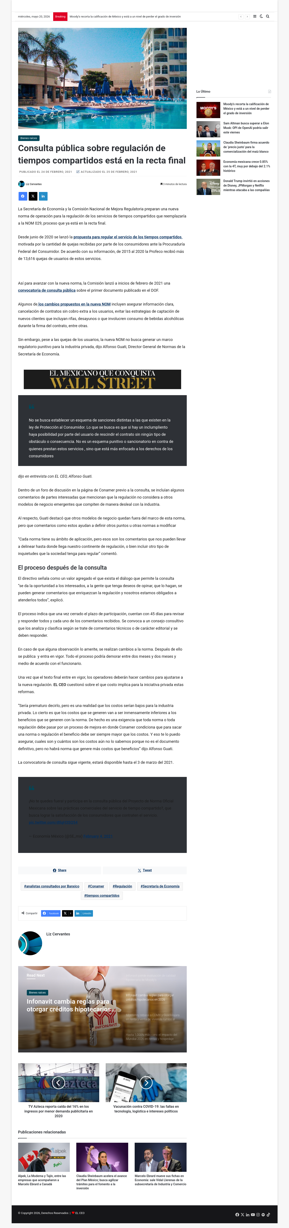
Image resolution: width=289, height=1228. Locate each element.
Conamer (97, 891)
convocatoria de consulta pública (47, 295)
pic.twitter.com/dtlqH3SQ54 (53, 827)
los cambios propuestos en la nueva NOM (74, 308)
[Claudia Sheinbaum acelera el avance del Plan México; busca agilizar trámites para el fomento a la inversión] (102, 1161)
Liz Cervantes (34, 188)
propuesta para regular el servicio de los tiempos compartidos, (127, 241)
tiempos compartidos (102, 900)
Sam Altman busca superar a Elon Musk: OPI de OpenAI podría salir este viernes (246, 132)
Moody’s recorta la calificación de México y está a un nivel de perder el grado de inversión (125, 20)
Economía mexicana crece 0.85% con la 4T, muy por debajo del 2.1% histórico (247, 170)
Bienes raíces (29, 142)
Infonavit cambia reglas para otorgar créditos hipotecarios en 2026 (69, 1009)
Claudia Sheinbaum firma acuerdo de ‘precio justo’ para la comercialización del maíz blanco (246, 151)
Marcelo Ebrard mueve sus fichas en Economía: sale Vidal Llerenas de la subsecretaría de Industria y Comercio (160, 1184)
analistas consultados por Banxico (52, 891)
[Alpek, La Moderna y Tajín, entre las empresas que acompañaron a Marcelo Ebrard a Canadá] (44, 1161)
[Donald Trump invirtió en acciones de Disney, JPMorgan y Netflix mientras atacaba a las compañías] (208, 191)
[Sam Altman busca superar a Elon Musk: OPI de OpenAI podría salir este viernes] (208, 133)
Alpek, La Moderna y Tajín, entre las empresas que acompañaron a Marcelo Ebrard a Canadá (42, 1184)
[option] (102, 1013)
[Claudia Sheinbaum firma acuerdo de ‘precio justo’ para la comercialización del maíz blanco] (208, 153)
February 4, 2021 (98, 840)
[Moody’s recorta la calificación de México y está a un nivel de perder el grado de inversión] (208, 114)
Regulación (123, 891)
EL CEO (80, 1217)
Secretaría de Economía (161, 891)
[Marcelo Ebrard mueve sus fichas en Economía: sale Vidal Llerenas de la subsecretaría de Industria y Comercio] (161, 1161)
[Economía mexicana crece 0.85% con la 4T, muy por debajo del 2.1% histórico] (208, 172)
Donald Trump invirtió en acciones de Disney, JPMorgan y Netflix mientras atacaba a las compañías (247, 190)
